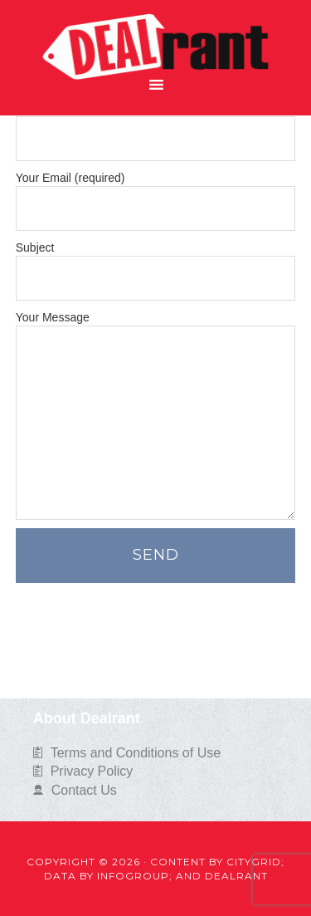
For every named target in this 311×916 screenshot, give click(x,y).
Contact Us (84, 790)
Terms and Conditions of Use (136, 753)
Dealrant (155, 37)
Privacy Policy (92, 771)
